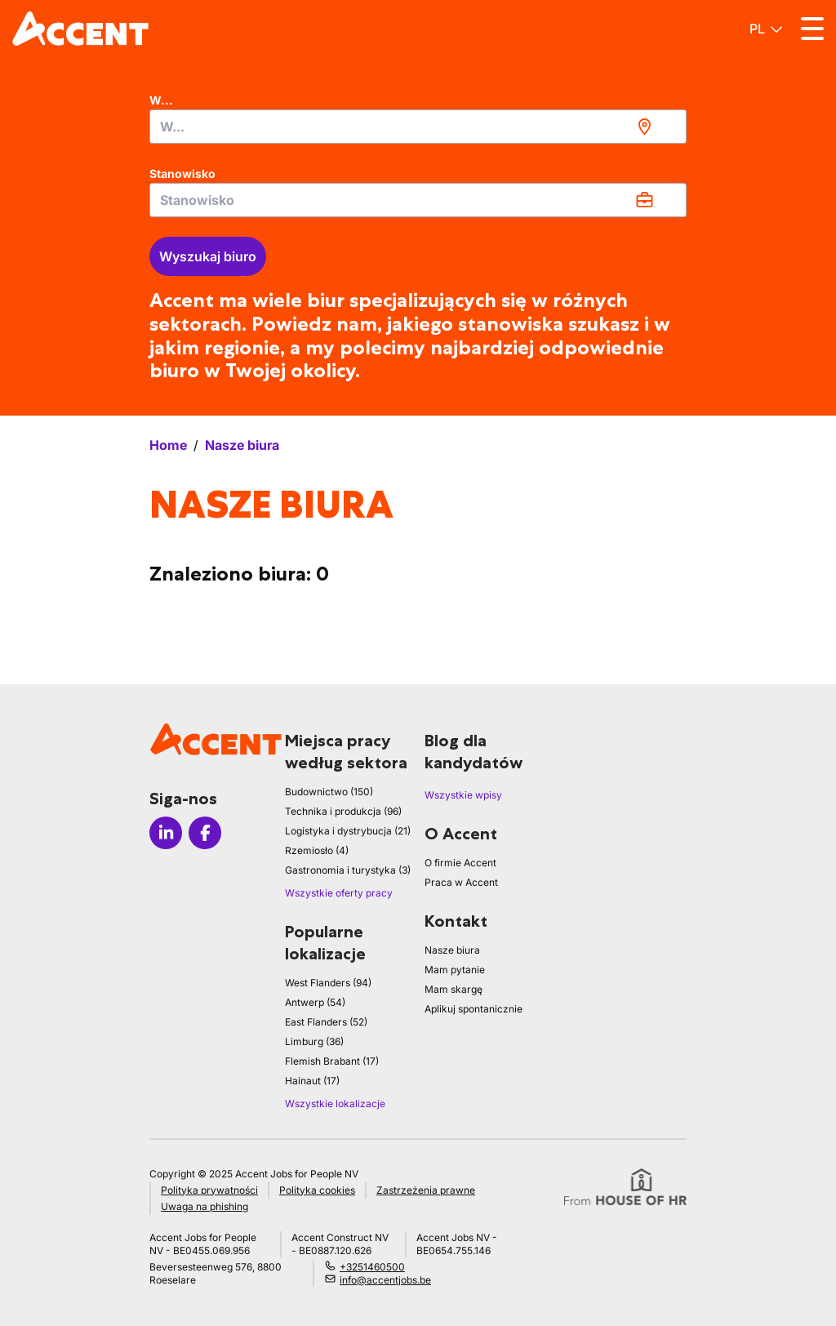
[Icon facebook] (205, 833)
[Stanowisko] (418, 200)
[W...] (418, 126)
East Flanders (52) (326, 1022)
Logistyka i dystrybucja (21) (348, 831)
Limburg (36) (314, 1041)
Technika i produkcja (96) (343, 811)
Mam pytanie (455, 969)
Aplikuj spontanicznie (473, 1009)
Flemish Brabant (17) (332, 1061)
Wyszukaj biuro (207, 256)
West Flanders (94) (328, 983)
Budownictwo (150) (329, 791)
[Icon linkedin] (165, 833)
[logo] (80, 29)
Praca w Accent (461, 882)
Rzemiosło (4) (317, 850)
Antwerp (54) (315, 1002)
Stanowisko (182, 173)
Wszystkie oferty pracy (339, 893)
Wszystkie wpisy (463, 795)
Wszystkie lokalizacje (335, 1103)
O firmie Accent (460, 863)
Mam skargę (453, 989)
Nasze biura (452, 950)
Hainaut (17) (312, 1081)
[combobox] (418, 126)
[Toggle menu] (812, 28)
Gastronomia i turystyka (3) (348, 870)
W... (161, 100)
